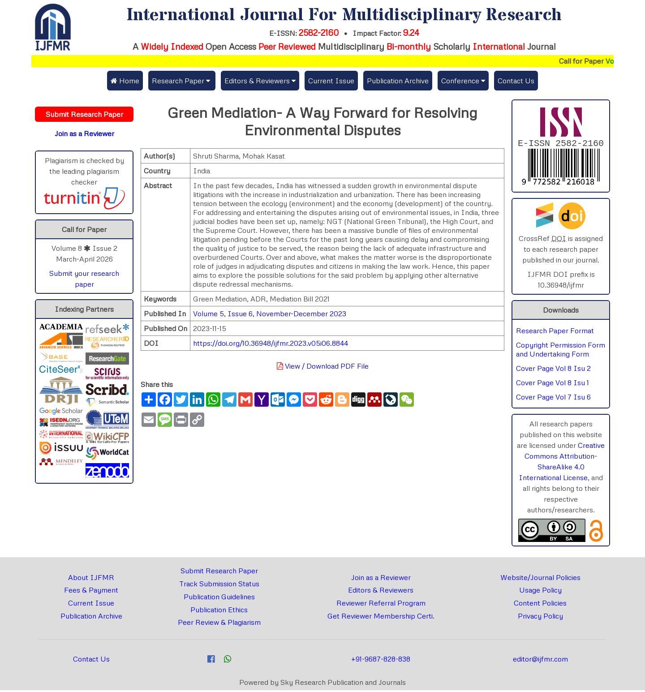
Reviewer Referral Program (381, 604)
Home (125, 80)
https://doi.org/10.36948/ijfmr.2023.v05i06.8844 (270, 343)
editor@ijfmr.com (540, 660)
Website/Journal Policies (540, 579)
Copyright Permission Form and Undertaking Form (560, 351)
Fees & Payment (91, 591)
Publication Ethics (219, 611)
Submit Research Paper (219, 572)
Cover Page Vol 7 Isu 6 (553, 398)
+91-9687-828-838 (380, 660)
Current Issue (331, 80)
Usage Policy (540, 591)
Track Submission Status (219, 585)
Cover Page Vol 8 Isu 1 (552, 384)
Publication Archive (398, 80)
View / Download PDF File (323, 365)
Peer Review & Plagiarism (219, 623)
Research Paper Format (555, 332)
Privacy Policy (540, 617)
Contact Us (516, 80)
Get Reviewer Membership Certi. (380, 617)
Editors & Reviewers (380, 591)
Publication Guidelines (219, 598)
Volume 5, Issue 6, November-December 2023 (269, 313)
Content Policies (540, 604)
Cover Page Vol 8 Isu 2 (553, 369)
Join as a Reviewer (381, 579)
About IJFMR (91, 579)
